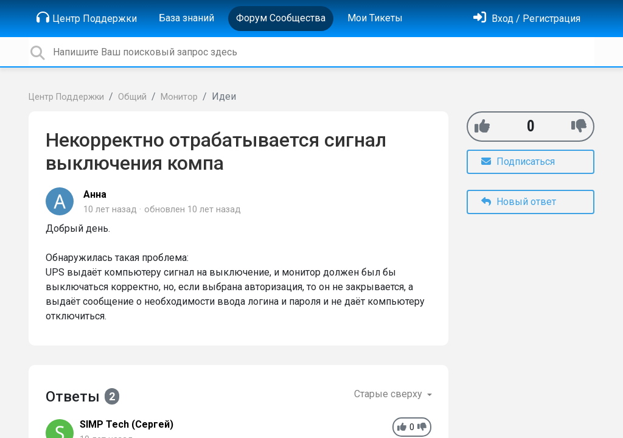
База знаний (186, 18)
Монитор (179, 97)
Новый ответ (518, 201)
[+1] (482, 126)
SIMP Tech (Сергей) (126, 424)
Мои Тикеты (375, 18)
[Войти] (526, 18)
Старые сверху (389, 394)
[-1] (578, 126)
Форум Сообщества (280, 18)
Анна (94, 194)
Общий (132, 97)
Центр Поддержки (87, 17)
